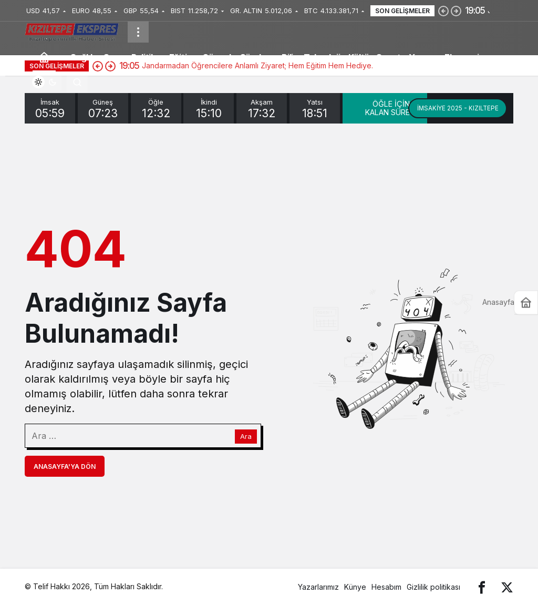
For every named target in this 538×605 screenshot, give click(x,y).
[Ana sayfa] (44, 57)
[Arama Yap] (77, 82)
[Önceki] (443, 10)
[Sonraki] (456, 10)
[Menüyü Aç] (138, 32)
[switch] (45, 82)
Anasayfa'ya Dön (65, 466)
